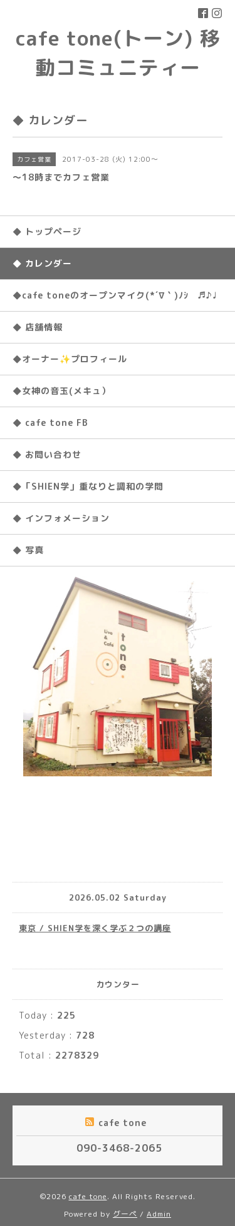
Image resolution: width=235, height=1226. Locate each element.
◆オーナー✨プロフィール (70, 359)
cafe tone (88, 1196)
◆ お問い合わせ (47, 454)
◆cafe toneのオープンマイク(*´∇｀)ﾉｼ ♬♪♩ (115, 295)
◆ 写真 (28, 550)
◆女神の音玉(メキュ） (62, 391)
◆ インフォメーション (61, 518)
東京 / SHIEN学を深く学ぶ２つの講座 (95, 928)
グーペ (125, 1214)
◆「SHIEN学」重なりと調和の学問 (88, 486)
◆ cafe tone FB (50, 422)
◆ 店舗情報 (38, 327)
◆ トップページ (47, 231)
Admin (159, 1214)
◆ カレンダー (42, 263)
